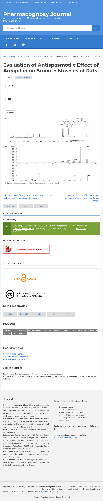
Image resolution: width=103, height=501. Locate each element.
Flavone (7, 333)
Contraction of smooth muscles (83, 330)
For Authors (56, 3)
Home (8, 3)
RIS (53, 314)
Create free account (62, 438)
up (50, 195)
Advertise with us (47, 497)
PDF (15, 231)
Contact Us (72, 3)
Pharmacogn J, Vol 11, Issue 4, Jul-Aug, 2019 (25, 56)
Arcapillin (22, 330)
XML (41, 206)
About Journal (22, 3)
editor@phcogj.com (51, 491)
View (11, 77)
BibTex (25, 206)
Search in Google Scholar (13, 354)
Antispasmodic (10, 330)
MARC (39, 314)
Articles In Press (12, 38)
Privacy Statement (63, 497)
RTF (68, 314)
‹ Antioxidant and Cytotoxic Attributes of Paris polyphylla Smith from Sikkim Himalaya (23, 196)
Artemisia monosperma (37, 330)
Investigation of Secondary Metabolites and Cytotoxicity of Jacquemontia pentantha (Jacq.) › (80, 198)
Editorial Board (40, 3)
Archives (43, 38)
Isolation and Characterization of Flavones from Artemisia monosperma (34, 374)
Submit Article (72, 38)
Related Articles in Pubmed (14, 359)
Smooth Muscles (19, 333)
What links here (23, 77)
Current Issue (29, 38)
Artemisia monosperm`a (58, 330)
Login (75, 438)
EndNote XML (24, 314)
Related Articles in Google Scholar (17, 357)
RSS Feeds (56, 38)
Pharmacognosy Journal (37, 14)
